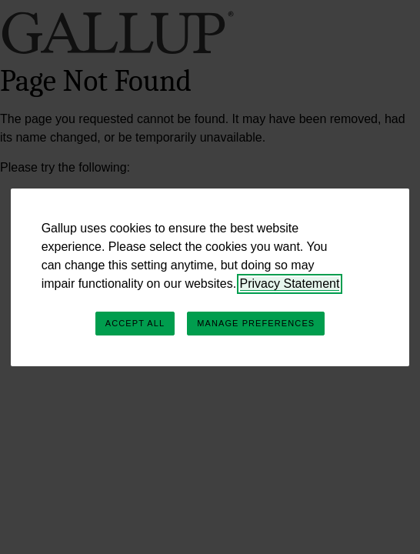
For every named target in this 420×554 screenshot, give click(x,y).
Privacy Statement (290, 283)
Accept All (135, 323)
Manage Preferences (256, 323)
